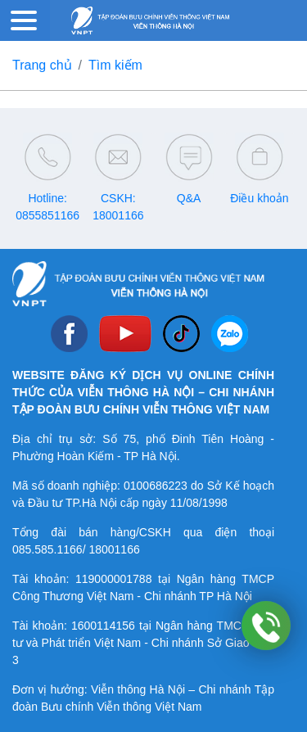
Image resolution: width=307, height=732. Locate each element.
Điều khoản (259, 198)
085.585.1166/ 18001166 (76, 549)
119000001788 (113, 578)
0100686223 (155, 485)
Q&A (189, 198)
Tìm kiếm (115, 65)
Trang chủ (42, 65)
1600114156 (103, 625)
